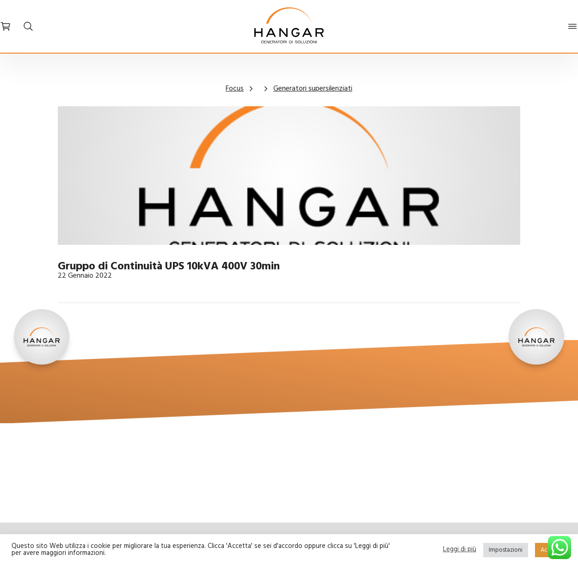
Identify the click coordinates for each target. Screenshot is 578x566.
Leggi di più (459, 550)
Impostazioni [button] (506, 550)
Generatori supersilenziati (312, 88)
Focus (235, 88)
